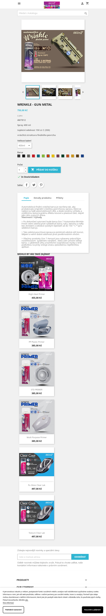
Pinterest (41, 185)
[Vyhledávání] (53, 13)
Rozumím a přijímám (92, 610)
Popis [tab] (26, 197)
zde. (26, 600)
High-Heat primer (37, 294)
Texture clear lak (37, 533)
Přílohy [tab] (59, 197)
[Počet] (20, 170)
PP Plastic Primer (36, 342)
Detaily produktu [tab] (42, 197)
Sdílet (26, 185)
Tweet (34, 185)
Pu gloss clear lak (36, 485)
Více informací (8, 603)
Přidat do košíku (44, 170)
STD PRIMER (36, 389)
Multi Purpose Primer (37, 437)
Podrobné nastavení (13, 610)
